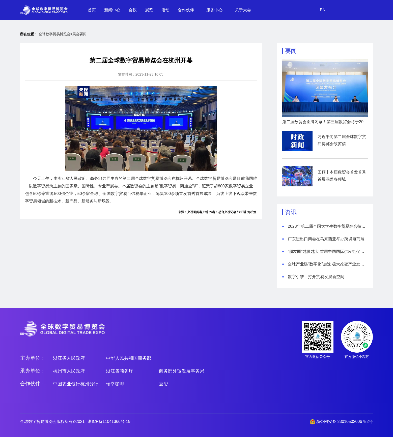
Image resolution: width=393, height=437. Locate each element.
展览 (149, 10)
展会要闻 (79, 34)
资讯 (291, 212)
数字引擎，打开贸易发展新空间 (316, 277)
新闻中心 (112, 10)
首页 (92, 10)
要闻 (291, 51)
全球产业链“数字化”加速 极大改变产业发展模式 (330, 264)
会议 (133, 10)
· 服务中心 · (214, 10)
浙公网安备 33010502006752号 (344, 421)
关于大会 (243, 10)
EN (322, 10)
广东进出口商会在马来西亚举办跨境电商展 (326, 239)
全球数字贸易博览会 (54, 34)
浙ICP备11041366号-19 (109, 421)
